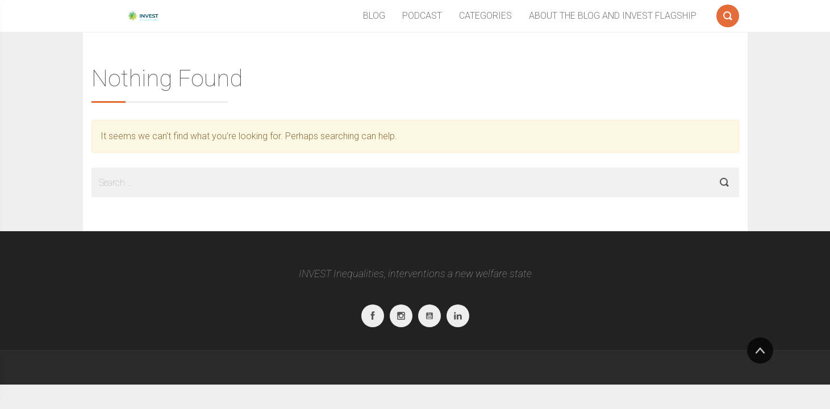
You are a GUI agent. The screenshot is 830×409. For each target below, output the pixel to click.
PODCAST (422, 15)
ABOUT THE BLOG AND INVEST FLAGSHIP (612, 15)
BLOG (374, 15)
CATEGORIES (485, 15)
